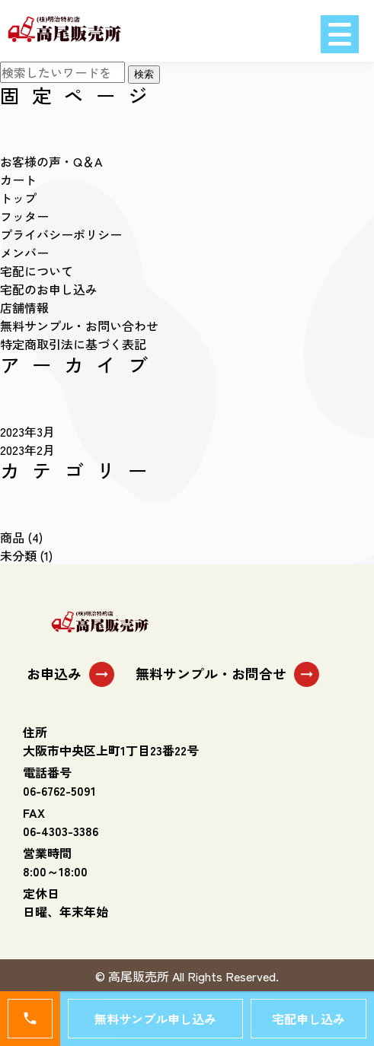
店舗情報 (24, 307)
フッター (24, 216)
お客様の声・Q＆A (51, 161)
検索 (144, 74)
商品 (12, 537)
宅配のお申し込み (48, 289)
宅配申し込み (308, 1018)
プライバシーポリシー (61, 234)
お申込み (70, 674)
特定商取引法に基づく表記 (73, 344)
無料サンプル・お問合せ (227, 674)
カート (18, 179)
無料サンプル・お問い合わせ (79, 325)
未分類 (18, 555)
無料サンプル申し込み (155, 1018)
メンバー (24, 252)
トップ (18, 198)
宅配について (36, 271)
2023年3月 (27, 431)
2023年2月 (27, 449)
